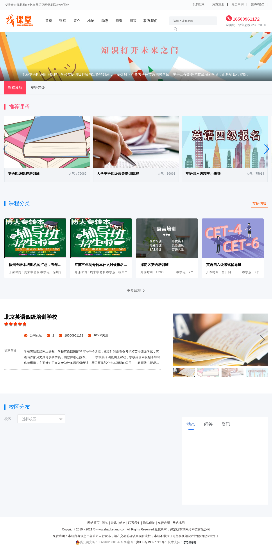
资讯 (114, 523)
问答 (132, 21)
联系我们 (150, 21)
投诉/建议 (257, 4)
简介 (76, 21)
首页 (48, 21)
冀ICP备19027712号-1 (151, 542)
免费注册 (218, 4)
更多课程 (136, 290)
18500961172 (246, 19)
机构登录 (199, 4)
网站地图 (178, 523)
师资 (118, 21)
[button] (267, 149)
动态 (104, 21)
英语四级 (38, 88)
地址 (90, 21)
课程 (62, 21)
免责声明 (237, 4)
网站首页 (93, 523)
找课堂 (9, 5)
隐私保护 (149, 523)
